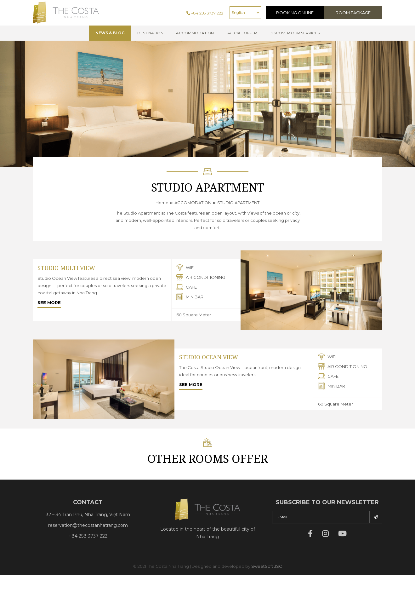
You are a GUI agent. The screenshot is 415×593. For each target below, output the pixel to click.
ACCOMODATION (192, 202)
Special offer (241, 33)
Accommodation (195, 33)
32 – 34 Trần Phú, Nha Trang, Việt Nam (88, 514)
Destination (150, 33)
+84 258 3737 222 (204, 13)
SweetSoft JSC (266, 566)
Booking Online (295, 12)
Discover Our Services (295, 33)
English (238, 12)
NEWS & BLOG (110, 33)
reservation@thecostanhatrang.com (88, 525)
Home (162, 202)
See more (49, 302)
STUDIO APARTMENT (238, 202)
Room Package (353, 12)
